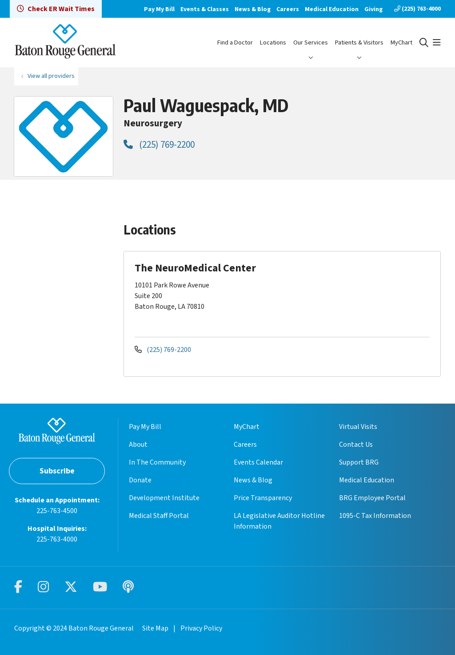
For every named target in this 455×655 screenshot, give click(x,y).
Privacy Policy (201, 628)
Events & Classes (204, 9)
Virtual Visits (358, 427)
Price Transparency (263, 498)
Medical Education (332, 9)
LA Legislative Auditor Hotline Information (279, 521)
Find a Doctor (235, 42)
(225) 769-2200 (159, 144)
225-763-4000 (56, 539)
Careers (287, 9)
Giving (373, 9)
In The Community (157, 462)
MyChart (401, 42)
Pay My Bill (159, 9)
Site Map (155, 628)
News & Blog (253, 9)
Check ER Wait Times (56, 9)
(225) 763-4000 (417, 8)
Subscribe (57, 471)
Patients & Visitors (359, 42)
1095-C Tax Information (375, 516)
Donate (140, 480)
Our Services (310, 42)
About (138, 444)
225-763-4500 (56, 511)
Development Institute (164, 498)
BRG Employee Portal (372, 498)
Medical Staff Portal (159, 516)
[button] (437, 42)
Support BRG (359, 462)
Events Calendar (258, 462)
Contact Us (356, 444)
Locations (273, 42)
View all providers (51, 76)
